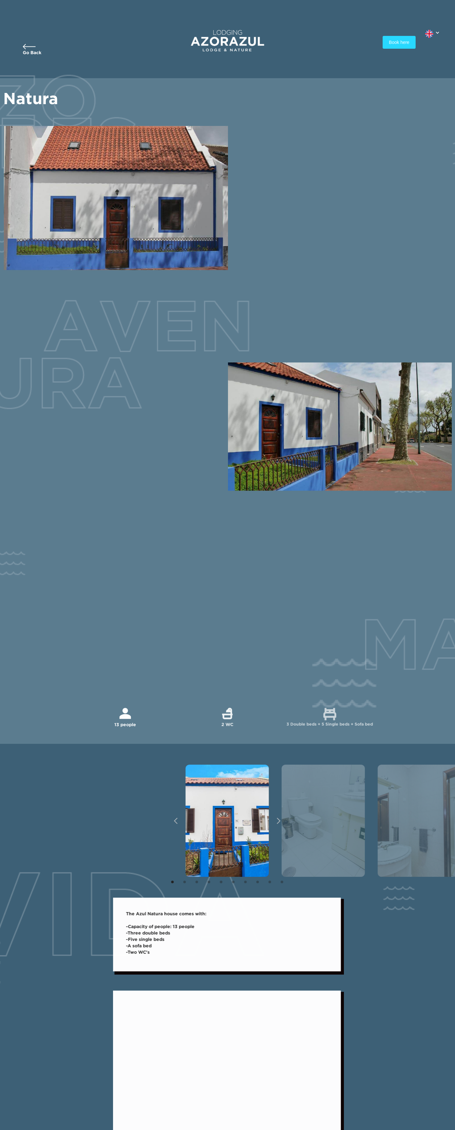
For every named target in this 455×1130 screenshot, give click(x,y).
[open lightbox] (222, 821)
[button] (432, 32)
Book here (399, 42)
